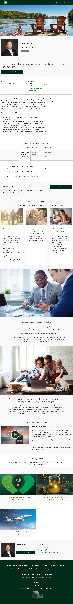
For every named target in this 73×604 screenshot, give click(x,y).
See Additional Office (35, 89)
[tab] (25, 155)
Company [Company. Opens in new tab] (63, 565)
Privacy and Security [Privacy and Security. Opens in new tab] (28, 574)
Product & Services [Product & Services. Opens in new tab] (17, 569)
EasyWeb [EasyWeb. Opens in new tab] (39, 569)
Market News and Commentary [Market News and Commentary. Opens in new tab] (17, 565)
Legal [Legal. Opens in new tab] (39, 574)
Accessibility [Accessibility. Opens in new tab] (48, 574)
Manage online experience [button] (53, 569)
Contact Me (12, 71)
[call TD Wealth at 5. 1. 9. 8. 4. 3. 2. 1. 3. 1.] (59, 2)
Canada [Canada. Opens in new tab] (36, 585)
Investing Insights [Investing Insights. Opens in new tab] (35, 565)
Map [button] (51, 550)
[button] (15, 435)
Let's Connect (61, 187)
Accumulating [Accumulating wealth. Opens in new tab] (11, 229)
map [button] (37, 86)
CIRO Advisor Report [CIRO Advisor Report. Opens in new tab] (51, 565)
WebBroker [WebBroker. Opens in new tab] (29, 569)
